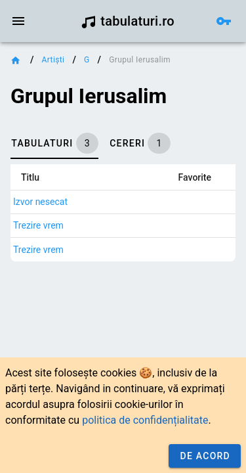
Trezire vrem (38, 225)
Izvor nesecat (40, 201)
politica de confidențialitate (145, 420)
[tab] (54, 143)
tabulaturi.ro (127, 21)
